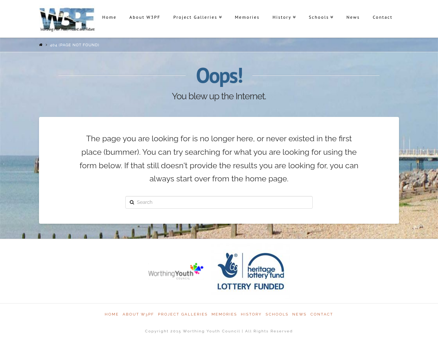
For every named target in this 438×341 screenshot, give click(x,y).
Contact (383, 17)
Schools (319, 17)
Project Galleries (195, 17)
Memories (247, 17)
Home (109, 17)
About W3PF (144, 17)
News (353, 17)
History (282, 17)
